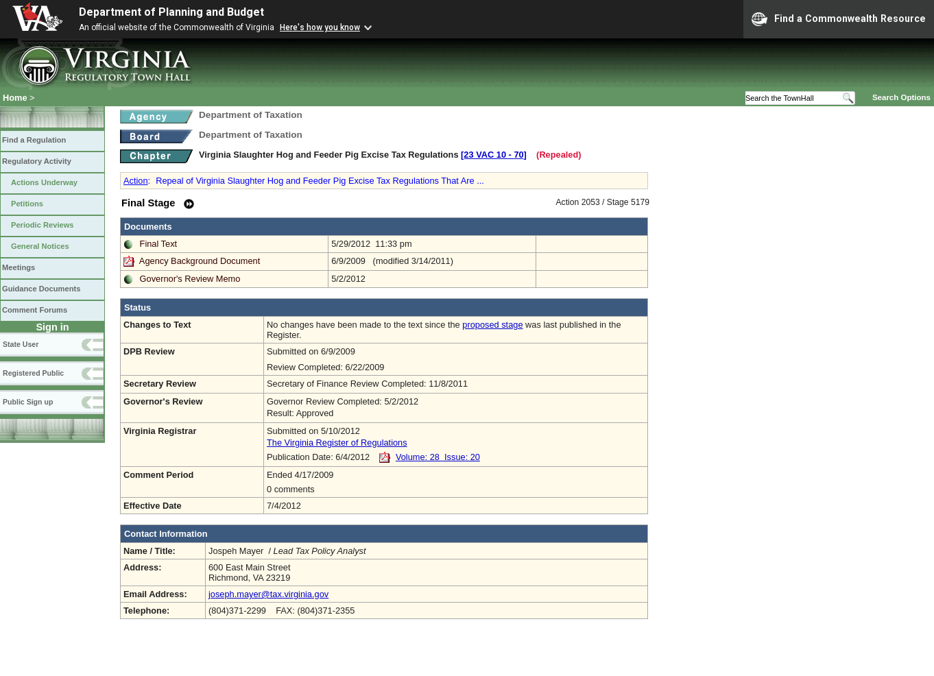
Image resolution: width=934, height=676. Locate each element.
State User (20, 344)
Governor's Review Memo (190, 279)
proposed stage (492, 324)
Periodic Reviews (42, 225)
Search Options (901, 97)
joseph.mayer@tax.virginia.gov (268, 594)
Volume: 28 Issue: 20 (438, 457)
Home (15, 98)
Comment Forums (34, 310)
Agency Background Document (199, 261)
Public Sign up (28, 402)
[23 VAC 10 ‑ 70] (494, 154)
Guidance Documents (41, 289)
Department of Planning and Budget (171, 12)
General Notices (40, 246)
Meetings (18, 267)
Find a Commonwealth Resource (839, 19)
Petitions (27, 204)
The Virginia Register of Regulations (337, 442)
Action (135, 181)
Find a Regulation (34, 140)
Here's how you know (320, 27)
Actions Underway (44, 182)
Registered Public (33, 373)
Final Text (159, 244)
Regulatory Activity (36, 161)
